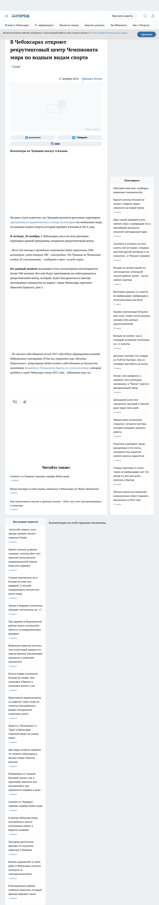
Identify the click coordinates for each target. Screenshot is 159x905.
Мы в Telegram (141, 25)
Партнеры (65, 804)
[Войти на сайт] (153, 16)
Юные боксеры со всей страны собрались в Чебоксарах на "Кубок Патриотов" (56, 491)
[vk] (15, 402)
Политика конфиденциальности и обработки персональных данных (34, 857)
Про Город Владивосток (69, 778)
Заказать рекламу (95, 25)
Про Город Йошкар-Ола (69, 766)
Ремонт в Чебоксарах (17, 25)
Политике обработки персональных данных (108, 33)
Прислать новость (122, 15)
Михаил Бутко (92, 78)
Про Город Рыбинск (40, 774)
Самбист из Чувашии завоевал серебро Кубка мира (56, 478)
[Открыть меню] (6, 16)
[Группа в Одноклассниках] (96, 771)
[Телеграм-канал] (79, 137)
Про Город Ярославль (68, 770)
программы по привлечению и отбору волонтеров (43, 222)
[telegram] (26, 402)
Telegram (9, 793)
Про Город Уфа (65, 774)
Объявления (10, 798)
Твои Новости (38, 766)
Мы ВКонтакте (119, 25)
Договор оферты (40, 798)
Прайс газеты (11, 804)
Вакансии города (69, 25)
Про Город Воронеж (14, 770)
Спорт (16, 66)
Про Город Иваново (40, 770)
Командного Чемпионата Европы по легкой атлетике (57, 368)
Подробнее (147, 853)
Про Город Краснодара (15, 782)
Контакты (65, 793)
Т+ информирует (44, 25)
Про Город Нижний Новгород (18, 778)
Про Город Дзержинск (41, 778)
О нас (35, 793)
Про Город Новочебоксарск (17, 766)
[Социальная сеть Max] (56, 144)
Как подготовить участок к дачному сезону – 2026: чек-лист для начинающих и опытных (56, 505)
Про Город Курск (12, 774)
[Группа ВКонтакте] (32, 137)
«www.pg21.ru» (26, 811)
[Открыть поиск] (145, 16)
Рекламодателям (40, 804)
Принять (146, 34)
